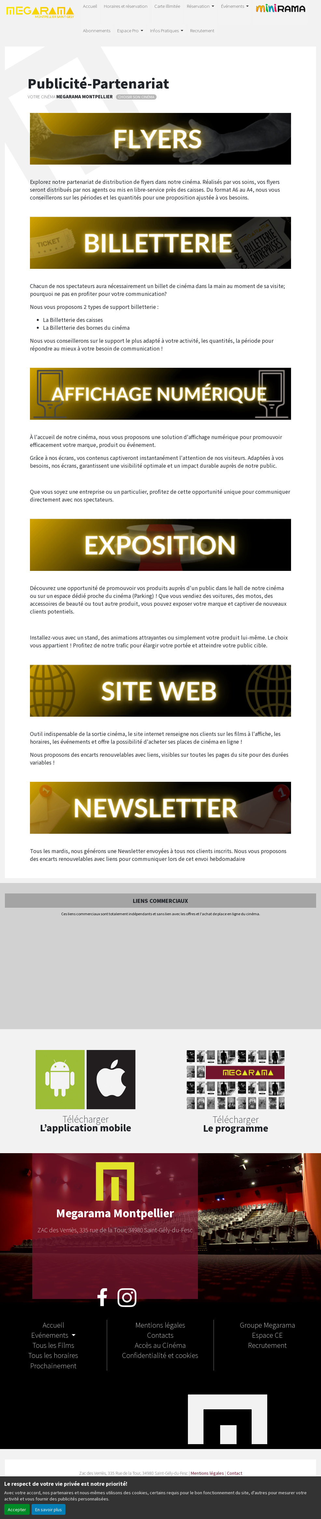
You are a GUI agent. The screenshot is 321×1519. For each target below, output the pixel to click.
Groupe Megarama (267, 1325)
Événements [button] (233, 6)
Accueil (90, 6)
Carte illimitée (167, 6)
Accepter (17, 1509)
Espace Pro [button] (128, 30)
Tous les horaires (53, 1355)
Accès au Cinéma (160, 1345)
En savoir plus (48, 1509)
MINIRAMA (280, 11)
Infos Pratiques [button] (165, 30)
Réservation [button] (199, 6)
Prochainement (53, 1365)
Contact (234, 1473)
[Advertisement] (160, 973)
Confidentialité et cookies (160, 1355)
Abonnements (96, 30)
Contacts (160, 1335)
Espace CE (267, 1335)
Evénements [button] (50, 1335)
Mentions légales (160, 1325)
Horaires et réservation (125, 6)
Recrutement (202, 30)
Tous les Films (53, 1345)
